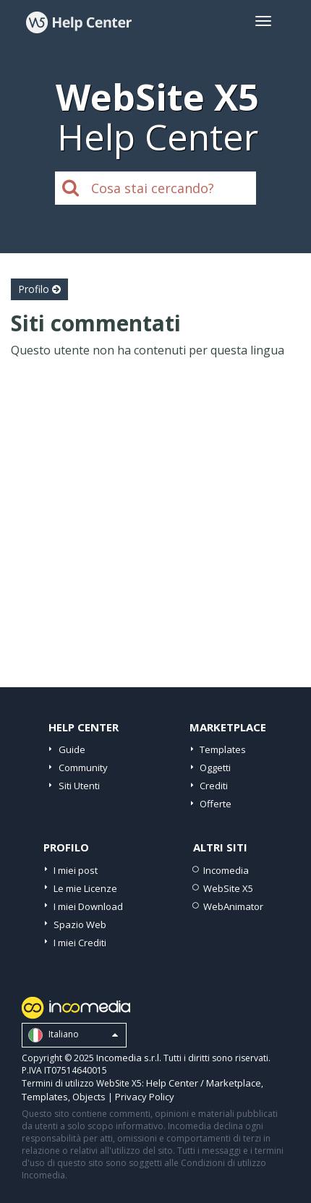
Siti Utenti (79, 785)
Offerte (215, 803)
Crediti (214, 785)
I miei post (76, 870)
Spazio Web (80, 924)
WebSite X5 (228, 888)
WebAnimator (233, 906)
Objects (89, 1096)
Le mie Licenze (85, 888)
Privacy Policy (144, 1096)
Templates (223, 749)
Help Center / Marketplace (203, 1082)
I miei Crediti (80, 942)
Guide (72, 749)
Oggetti (215, 767)
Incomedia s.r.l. (128, 1057)
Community (83, 767)
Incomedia (226, 870)
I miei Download (88, 906)
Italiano (73, 1035)
